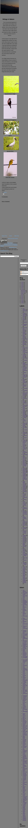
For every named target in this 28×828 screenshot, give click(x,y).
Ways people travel (24, 571)
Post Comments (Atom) (13, 238)
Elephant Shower (25, 385)
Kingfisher (25, 435)
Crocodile (25, 360)
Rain (24, 510)
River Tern (25, 525)
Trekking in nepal (24, 564)
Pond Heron (24, 502)
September (23, 291)
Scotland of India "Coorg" (25, 532)
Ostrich (24, 487)
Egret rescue (24, 381)
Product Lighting (24, 504)
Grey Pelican (24, 410)
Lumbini (24, 449)
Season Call (24, 537)
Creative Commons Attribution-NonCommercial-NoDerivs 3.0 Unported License (9, 245)
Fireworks (25, 398)
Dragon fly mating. (25, 375)
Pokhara (24, 499)
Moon (24, 462)
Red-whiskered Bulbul (25, 522)
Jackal (24, 432)
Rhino (24, 524)
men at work (24, 459)
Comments (23, 274)
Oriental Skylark (24, 485)
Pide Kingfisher (25, 497)
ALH (24, 317)
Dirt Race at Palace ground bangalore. (25, 368)
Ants (24, 318)
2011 (22, 298)
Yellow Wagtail (24, 580)
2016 (22, 289)
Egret (24, 379)
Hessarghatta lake (25, 416)
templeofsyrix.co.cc (4, 250)
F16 (23, 397)
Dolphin (24, 372)
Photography (3, 242)
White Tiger (24, 574)
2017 (22, 287)
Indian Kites (24, 426)
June (22, 294)
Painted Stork (24, 490)
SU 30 (24, 551)
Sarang (24, 527)
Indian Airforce (24, 420)
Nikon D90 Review (25, 471)
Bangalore (25, 322)
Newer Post (4, 235)
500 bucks (25, 310)
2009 (22, 301)
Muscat (24, 463)
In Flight (24, 417)
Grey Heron (24, 408)
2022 (22, 283)
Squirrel (24, 546)
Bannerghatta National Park (25, 329)
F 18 (24, 396)
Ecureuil (24, 377)
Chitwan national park (24, 355)
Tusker (24, 566)
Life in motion (24, 447)
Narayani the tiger (25, 465)
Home (10, 235)
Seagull (24, 535)
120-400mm (24, 309)
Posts (22, 272)
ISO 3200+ (25, 429)
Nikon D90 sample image (25, 473)
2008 (22, 302)
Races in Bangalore (25, 508)
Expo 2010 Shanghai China (25, 394)
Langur (24, 440)
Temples (24, 560)
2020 (22, 285)
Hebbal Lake (24, 413)
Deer (24, 362)
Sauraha (24, 528)
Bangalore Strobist (25, 325)
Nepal (24, 469)
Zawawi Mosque (24, 582)
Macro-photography (25, 452)
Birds (24, 341)
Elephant (25, 382)
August (22, 293)
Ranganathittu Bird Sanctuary (25, 513)
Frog (24, 401)
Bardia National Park (24, 333)
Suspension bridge (25, 555)
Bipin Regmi (10, 242)
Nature (24, 468)
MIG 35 (24, 461)
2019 (22, 286)
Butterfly (24, 344)
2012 (22, 297)
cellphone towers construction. (25, 352)
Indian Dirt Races (25, 424)
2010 (22, 300)
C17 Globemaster (25, 348)
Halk (24, 411)
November (23, 290)
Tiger (24, 562)
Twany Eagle (24, 568)
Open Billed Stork (24, 482)
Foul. (24, 400)
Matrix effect (24, 457)
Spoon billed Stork (24, 544)
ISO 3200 (25, 427)
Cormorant (25, 358)
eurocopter (25, 388)
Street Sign (24, 549)
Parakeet (25, 491)
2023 (22, 282)
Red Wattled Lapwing (24, 517)
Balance (24, 319)
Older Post (16, 235)
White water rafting (24, 577)
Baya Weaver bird (24, 336)
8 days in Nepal (25, 314)
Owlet (24, 488)
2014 (22, 296)
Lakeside (25, 437)
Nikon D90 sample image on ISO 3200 (25, 477)
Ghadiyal (25, 402)
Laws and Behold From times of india (25, 443)
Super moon (24, 553)
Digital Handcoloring (25, 364)
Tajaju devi (25, 557)
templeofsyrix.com (13, 247)
